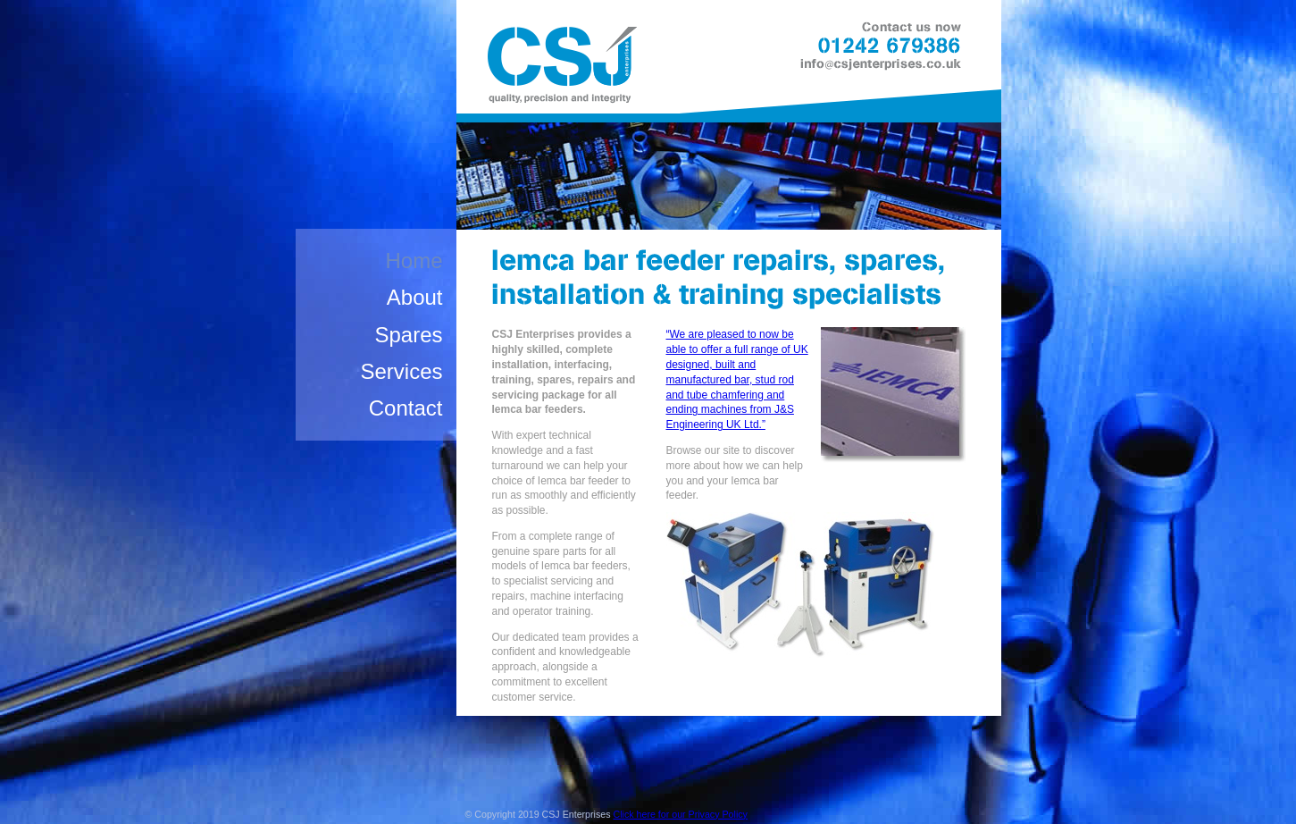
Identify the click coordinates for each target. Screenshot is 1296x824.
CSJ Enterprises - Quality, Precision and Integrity (560, 68)
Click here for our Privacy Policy (681, 814)
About (415, 297)
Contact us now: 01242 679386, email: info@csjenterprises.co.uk (887, 48)
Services (401, 371)
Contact (406, 408)
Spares (408, 335)
